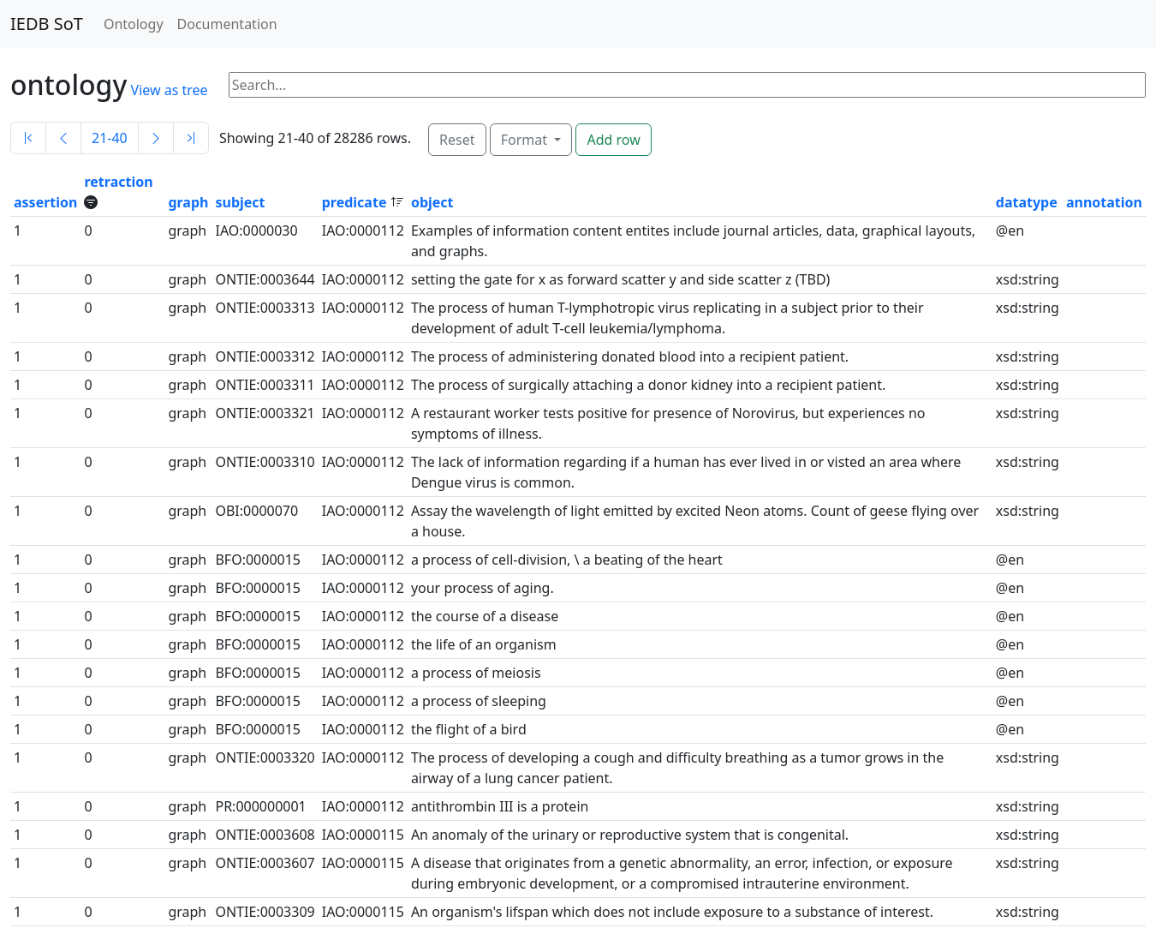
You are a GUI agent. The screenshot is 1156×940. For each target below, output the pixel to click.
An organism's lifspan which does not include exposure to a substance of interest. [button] (672, 911)
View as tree (169, 90)
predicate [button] (356, 202)
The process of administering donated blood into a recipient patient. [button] (630, 356)
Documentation (227, 24)
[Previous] (63, 138)
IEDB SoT (46, 23)
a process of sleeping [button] (478, 701)
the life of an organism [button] (484, 644)
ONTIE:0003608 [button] (264, 834)
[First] (28, 138)
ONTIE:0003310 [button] (264, 461)
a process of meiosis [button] (476, 672)
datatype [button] (1027, 202)
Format (526, 139)
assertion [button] (45, 202)
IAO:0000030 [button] (256, 230)
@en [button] (1010, 230)
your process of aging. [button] (482, 587)
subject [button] (240, 202)
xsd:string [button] (1027, 279)
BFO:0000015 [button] (258, 559)
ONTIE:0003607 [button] (264, 862)
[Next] (156, 138)
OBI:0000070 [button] (256, 510)
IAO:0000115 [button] (363, 834)
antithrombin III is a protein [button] (500, 806)
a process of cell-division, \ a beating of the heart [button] (567, 559)
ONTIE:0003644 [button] (264, 279)
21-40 (110, 138)
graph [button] (188, 202)
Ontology (134, 24)
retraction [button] (118, 181)
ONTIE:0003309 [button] (264, 911)
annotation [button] (1104, 202)
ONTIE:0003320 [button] (264, 757)
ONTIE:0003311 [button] (264, 384)
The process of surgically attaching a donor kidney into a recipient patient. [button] (648, 384)
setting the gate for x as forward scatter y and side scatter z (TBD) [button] (620, 279)
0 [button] (88, 230)
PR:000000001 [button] (260, 806)
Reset (456, 139)
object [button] (432, 202)
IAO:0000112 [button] (363, 230)
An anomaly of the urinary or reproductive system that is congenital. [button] (630, 834)
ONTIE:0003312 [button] (264, 356)
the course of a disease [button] (484, 616)
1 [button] (17, 230)
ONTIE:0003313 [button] (264, 307)
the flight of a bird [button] (469, 729)
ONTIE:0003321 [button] (264, 413)
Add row (613, 139)
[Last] (191, 138)
